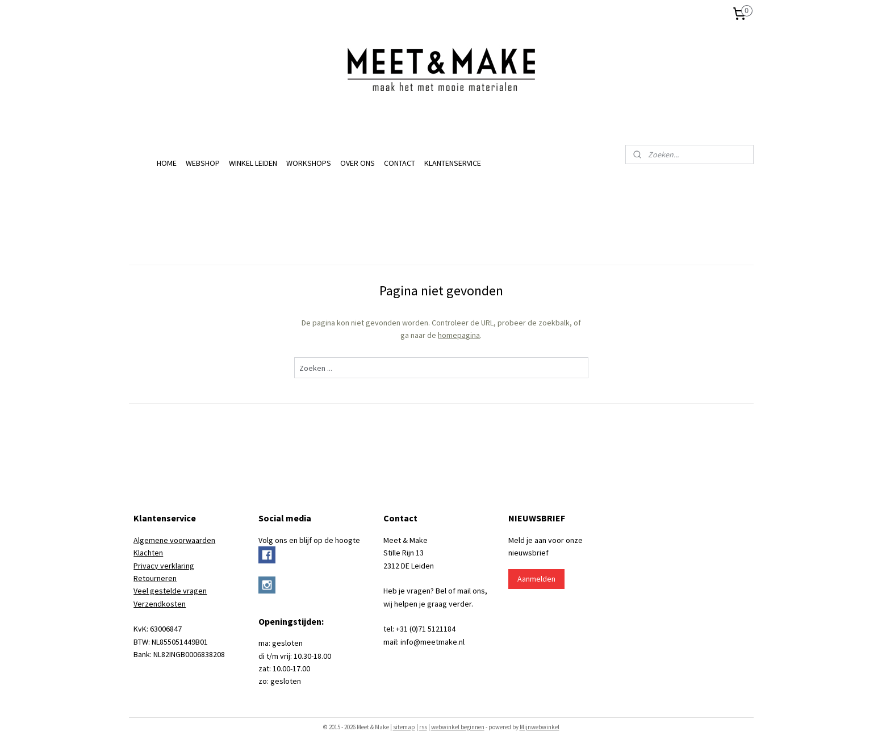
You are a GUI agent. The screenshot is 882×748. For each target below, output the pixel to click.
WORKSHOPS (308, 163)
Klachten (148, 553)
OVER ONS (357, 163)
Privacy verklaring (163, 566)
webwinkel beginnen (457, 727)
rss (423, 727)
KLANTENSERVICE (452, 163)
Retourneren (155, 578)
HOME (167, 163)
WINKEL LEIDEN (253, 163)
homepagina (459, 335)
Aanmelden (536, 579)
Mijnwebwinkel (539, 727)
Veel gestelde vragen (170, 591)
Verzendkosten (159, 604)
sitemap (404, 727)
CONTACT (399, 163)
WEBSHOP (203, 163)
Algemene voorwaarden (174, 540)
